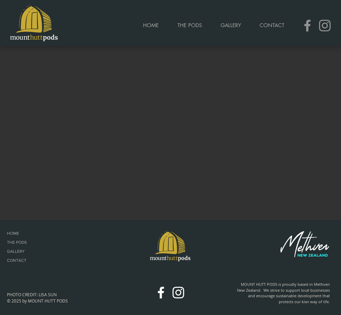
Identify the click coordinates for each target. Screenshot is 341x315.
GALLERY (16, 251)
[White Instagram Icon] (178, 292)
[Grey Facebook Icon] (307, 25)
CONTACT (16, 260)
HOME (13, 233)
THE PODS (17, 242)
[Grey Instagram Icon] (325, 25)
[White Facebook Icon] (161, 292)
